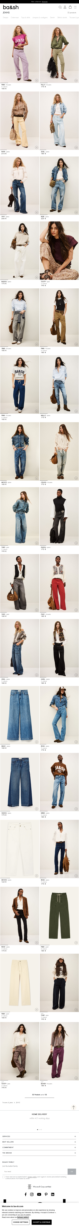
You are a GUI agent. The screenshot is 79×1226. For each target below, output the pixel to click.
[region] (39, 1214)
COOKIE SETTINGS (20, 1222)
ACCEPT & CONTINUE (41, 1222)
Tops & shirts (25, 17)
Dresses (5, 17)
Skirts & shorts (62, 17)
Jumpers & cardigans (40, 17)
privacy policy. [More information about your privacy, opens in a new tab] (23, 1217)
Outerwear (15, 17)
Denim (52, 17)
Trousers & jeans (7, 1102)
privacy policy (32, 1177)
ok (72, 1171)
